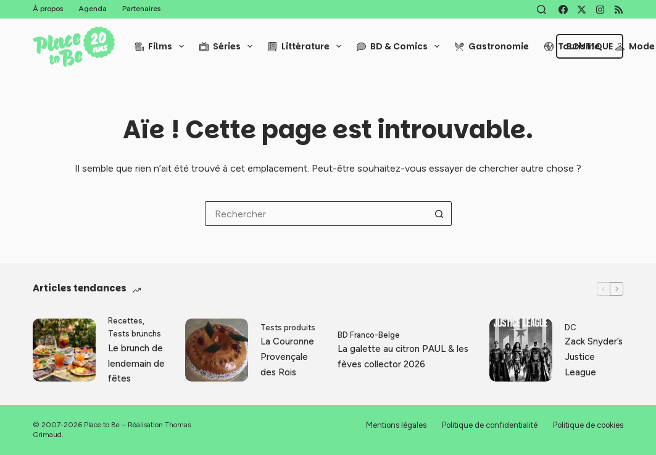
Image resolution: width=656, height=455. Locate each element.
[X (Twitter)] (581, 9)
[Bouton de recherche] (439, 213)
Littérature (307, 46)
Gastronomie (492, 46)
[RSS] (618, 9)
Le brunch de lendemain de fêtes (136, 364)
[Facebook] (563, 9)
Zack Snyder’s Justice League (594, 357)
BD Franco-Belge (369, 335)
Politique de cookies (588, 425)
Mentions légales (396, 425)
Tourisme (572, 46)
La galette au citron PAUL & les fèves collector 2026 (403, 356)
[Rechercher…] (316, 213)
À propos (48, 8)
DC (570, 327)
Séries (228, 46)
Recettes (125, 320)
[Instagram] (600, 9)
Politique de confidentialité (490, 425)
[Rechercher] (541, 9)
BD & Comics (400, 46)
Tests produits (287, 327)
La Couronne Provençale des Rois (287, 357)
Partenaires (141, 8)
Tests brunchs (134, 333)
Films (162, 46)
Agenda (92, 8)
